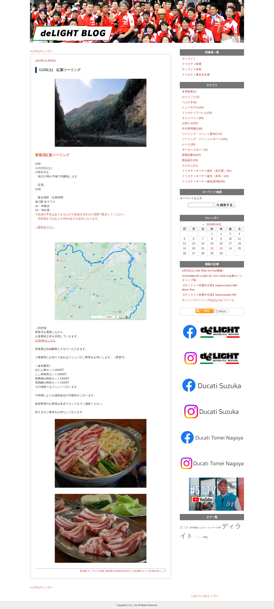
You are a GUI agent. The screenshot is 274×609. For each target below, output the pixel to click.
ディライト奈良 (96, 571)
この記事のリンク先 (141, 571)
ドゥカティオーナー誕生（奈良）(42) (205, 176)
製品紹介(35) (190, 160)
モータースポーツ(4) (195, 149)
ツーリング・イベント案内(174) (202, 133)
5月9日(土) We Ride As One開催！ (203, 270)
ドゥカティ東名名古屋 (196, 74)
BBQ (205, 537)
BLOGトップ (159, 571)
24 (230, 248)
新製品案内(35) (191, 154)
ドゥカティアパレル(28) (197, 112)
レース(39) (188, 144)
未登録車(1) (189, 91)
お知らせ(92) (190, 123)
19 (184, 248)
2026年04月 (213, 224)
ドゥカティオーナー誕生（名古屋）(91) (206, 170)
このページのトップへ (205, 596)
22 (212, 248)
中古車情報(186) (192, 128)
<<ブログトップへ (41, 51)
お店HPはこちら (45, 340)
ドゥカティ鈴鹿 (191, 63)
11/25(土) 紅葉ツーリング (59, 70)
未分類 (83, 571)
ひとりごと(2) (190, 96)
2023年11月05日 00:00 (117, 571)
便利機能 (194, 527)
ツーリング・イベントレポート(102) (205, 139)
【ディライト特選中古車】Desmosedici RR (209, 294)
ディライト (189, 58)
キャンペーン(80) (193, 118)
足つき (184, 527)
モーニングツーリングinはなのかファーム (208, 300)
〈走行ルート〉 (45, 227)
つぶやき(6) (189, 102)
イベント (198, 537)
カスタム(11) (190, 165)
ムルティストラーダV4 (210, 527)
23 (221, 248)
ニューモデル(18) (193, 107)
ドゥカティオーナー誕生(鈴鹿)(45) (203, 181)
